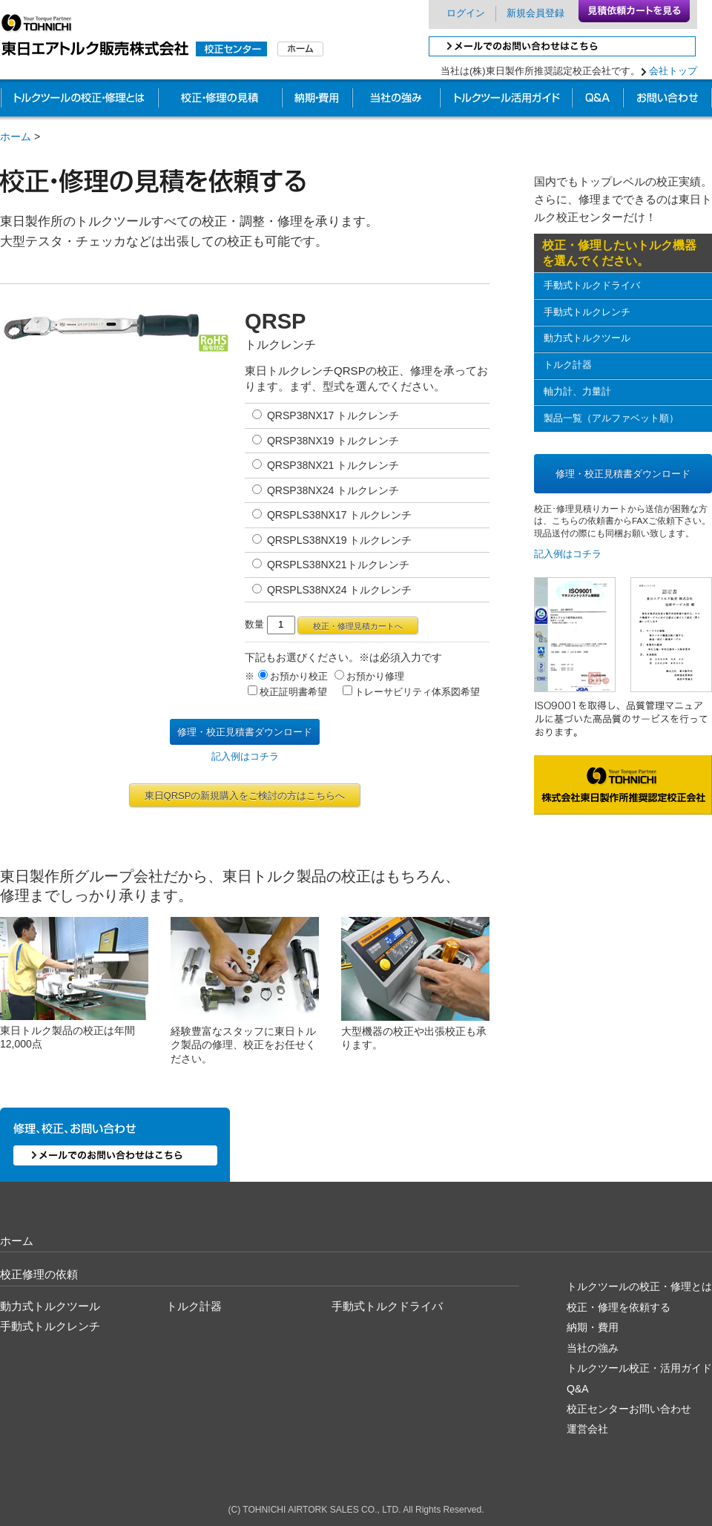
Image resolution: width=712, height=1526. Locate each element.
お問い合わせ (667, 99)
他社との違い (396, 99)
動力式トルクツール (587, 337)
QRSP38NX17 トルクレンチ (325, 415)
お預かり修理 (369, 676)
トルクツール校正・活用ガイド (639, 1368)
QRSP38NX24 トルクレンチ (325, 490)
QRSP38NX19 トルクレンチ (325, 441)
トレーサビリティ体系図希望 (411, 691)
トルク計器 (568, 364)
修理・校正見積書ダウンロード (244, 731)
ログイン (465, 13)
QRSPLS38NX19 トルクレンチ (332, 540)
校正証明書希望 (287, 691)
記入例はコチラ (245, 756)
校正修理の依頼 (39, 1274)
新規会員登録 (535, 13)
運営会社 (587, 1429)
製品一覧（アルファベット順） (611, 418)
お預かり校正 (293, 676)
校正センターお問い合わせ (629, 1409)
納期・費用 (317, 99)
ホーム (15, 136)
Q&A (578, 1389)
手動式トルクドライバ (592, 285)
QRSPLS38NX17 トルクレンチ (332, 515)
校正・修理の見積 (220, 99)
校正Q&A (597, 99)
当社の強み (593, 1348)
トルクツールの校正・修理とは (79, 99)
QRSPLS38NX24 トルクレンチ (332, 590)
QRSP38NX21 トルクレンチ (325, 465)
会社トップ (673, 70)
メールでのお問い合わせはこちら (562, 46)
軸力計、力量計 (577, 391)
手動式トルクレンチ (587, 312)
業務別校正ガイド (506, 99)
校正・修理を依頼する (618, 1307)
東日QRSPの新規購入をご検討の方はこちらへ (245, 795)
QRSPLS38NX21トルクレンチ (330, 564)
